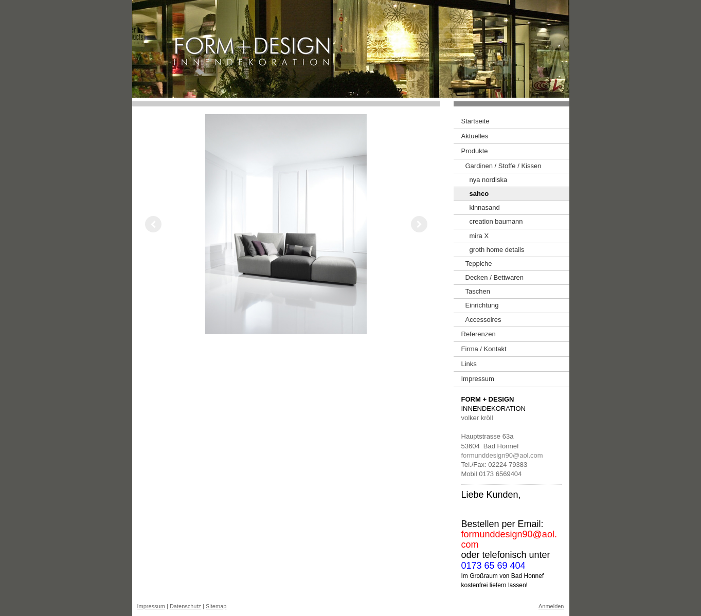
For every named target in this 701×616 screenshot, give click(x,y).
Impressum (151, 606)
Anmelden (551, 606)
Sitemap (216, 606)
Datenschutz (185, 606)
